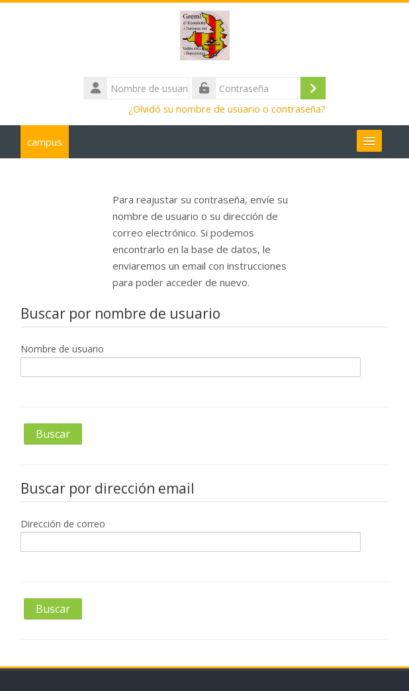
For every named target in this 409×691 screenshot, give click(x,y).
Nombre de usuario (62, 349)
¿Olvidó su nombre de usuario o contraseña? (227, 109)
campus (44, 141)
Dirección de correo (63, 523)
